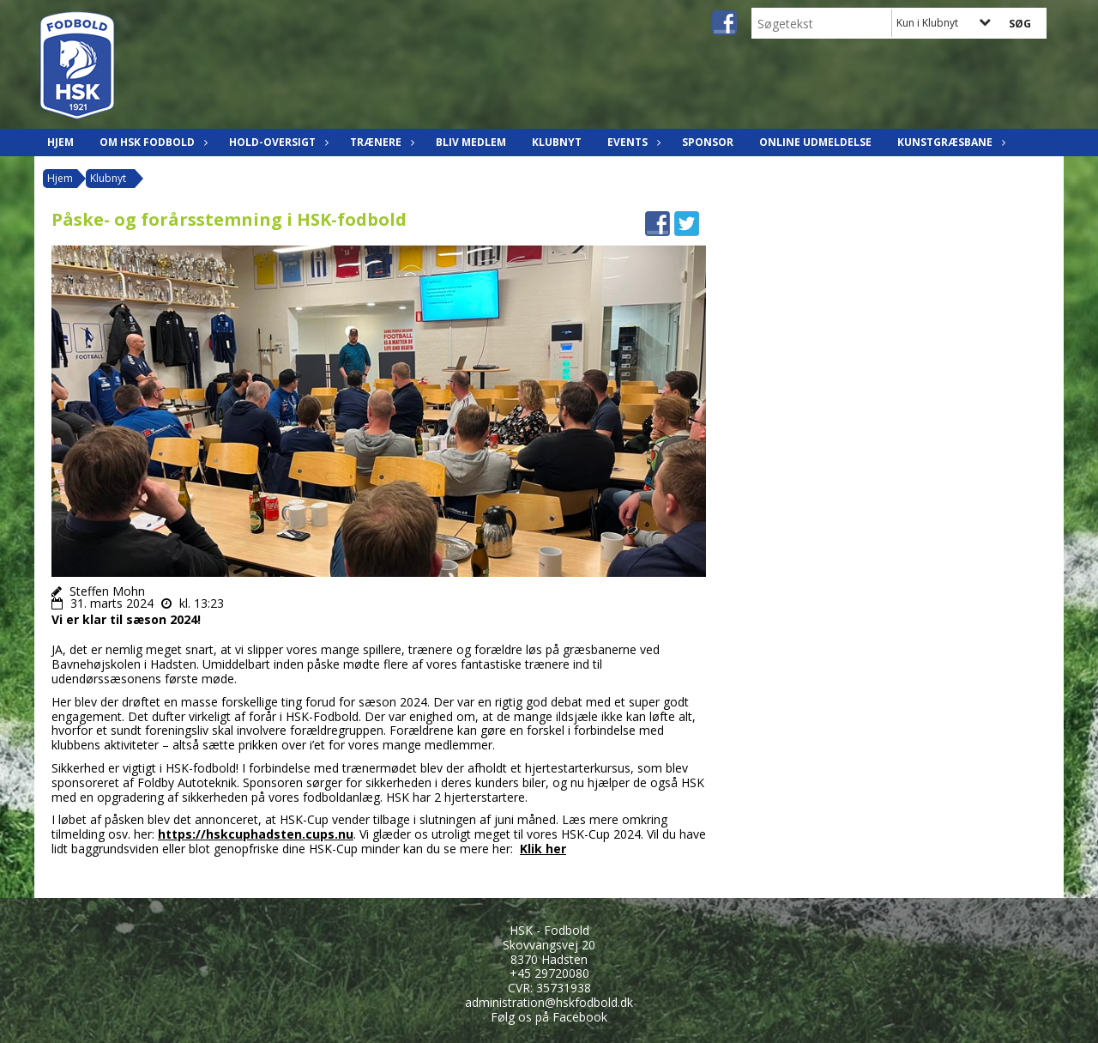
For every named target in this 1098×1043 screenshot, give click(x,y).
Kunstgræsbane (949, 142)
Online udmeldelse (815, 142)
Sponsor (707, 142)
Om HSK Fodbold (151, 142)
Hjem (60, 142)
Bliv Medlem (471, 142)
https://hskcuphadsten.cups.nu (255, 834)
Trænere (380, 142)
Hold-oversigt (276, 142)
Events (631, 142)
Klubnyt (557, 142)
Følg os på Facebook (549, 1017)
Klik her (543, 848)
